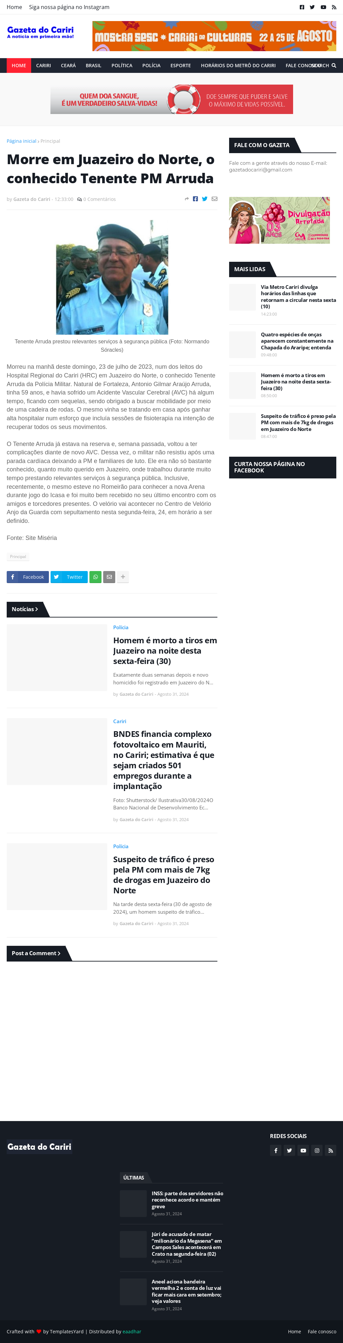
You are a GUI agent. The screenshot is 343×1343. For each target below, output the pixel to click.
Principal (50, 141)
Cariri (119, 721)
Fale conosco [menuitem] (303, 65)
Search (320, 65)
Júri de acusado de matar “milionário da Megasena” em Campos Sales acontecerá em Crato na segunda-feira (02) (187, 1244)
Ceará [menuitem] (68, 65)
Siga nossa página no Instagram (69, 7)
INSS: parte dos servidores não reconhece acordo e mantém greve (187, 1200)
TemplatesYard (67, 1331)
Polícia (121, 627)
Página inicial (22, 141)
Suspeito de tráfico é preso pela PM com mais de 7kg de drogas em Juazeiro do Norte (163, 875)
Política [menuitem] (122, 65)
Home (14, 7)
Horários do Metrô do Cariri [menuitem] (238, 65)
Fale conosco (322, 1331)
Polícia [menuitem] (151, 65)
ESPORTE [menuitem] (180, 65)
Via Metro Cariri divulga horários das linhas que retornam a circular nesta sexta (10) (298, 297)
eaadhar (132, 1331)
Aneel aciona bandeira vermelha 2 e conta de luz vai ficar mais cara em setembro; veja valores (186, 1291)
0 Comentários (99, 199)
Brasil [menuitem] (93, 65)
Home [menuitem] (19, 65)
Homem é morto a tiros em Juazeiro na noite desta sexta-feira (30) (165, 650)
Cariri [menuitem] (43, 65)
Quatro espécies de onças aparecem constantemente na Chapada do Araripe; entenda (297, 341)
